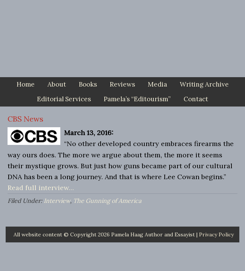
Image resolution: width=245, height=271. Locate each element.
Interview (57, 200)
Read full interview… (41, 187)
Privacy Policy (216, 234)
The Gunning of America (107, 200)
